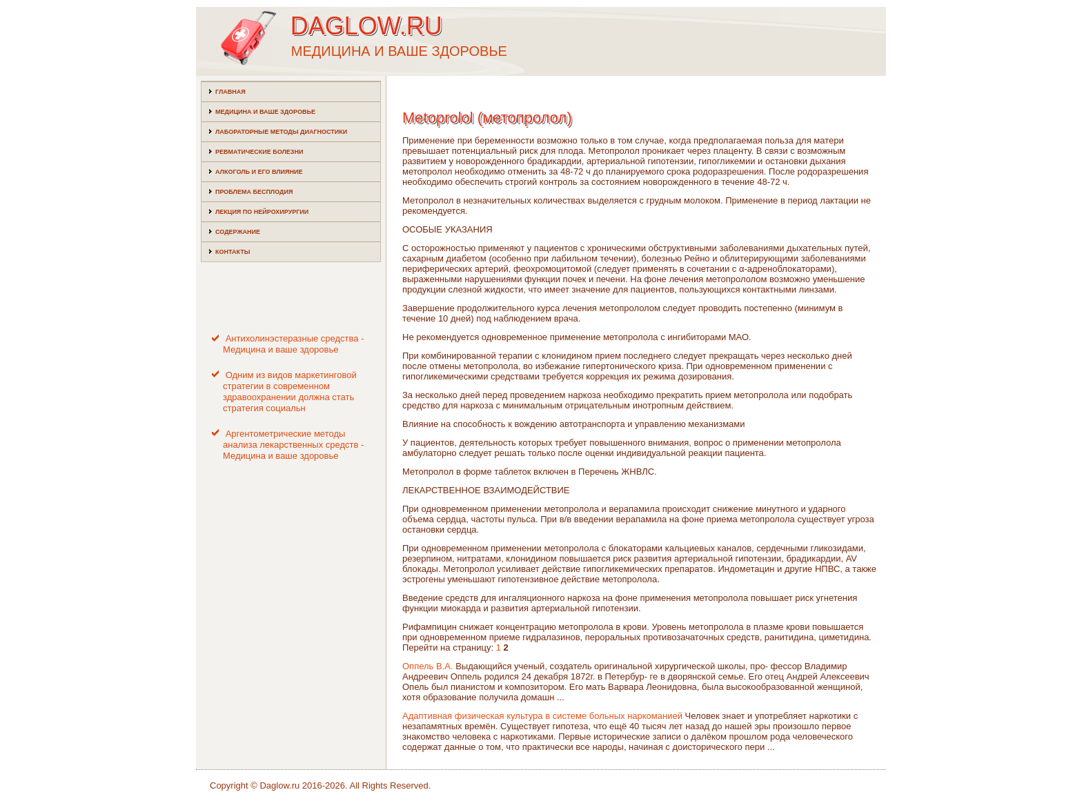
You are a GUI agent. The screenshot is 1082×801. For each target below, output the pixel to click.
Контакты (232, 251)
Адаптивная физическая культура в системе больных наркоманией (542, 716)
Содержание (237, 231)
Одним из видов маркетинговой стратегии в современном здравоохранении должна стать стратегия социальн (290, 392)
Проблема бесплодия (254, 191)
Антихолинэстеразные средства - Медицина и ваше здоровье (293, 344)
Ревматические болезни (259, 151)
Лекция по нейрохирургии (261, 211)
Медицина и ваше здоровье (265, 111)
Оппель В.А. (427, 666)
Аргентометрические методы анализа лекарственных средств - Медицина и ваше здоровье (293, 445)
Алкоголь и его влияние (258, 171)
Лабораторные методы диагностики (281, 131)
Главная (230, 91)
